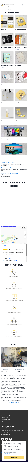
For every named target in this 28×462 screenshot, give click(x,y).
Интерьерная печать (7, 157)
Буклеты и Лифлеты (7, 47)
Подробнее (7, 453)
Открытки (4, 85)
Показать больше (14, 402)
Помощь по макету (6, 419)
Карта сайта (4, 421)
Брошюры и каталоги (21, 47)
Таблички (17, 121)
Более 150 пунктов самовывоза (9, 173)
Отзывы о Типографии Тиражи (13, 223)
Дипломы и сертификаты (18, 66)
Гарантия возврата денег (8, 162)
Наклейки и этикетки (21, 103)
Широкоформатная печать (8, 139)
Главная (3, 9)
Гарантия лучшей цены (7, 168)
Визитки (3, 29)
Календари (18, 85)
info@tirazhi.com (5, 434)
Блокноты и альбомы (7, 65)
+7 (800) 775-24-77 (7, 427)
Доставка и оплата (6, 417)
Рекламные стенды (6, 121)
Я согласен (14, 457)
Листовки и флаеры (20, 29)
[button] (22, 5)
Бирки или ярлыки (6, 103)
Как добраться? (5, 415)
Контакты (3, 414)
